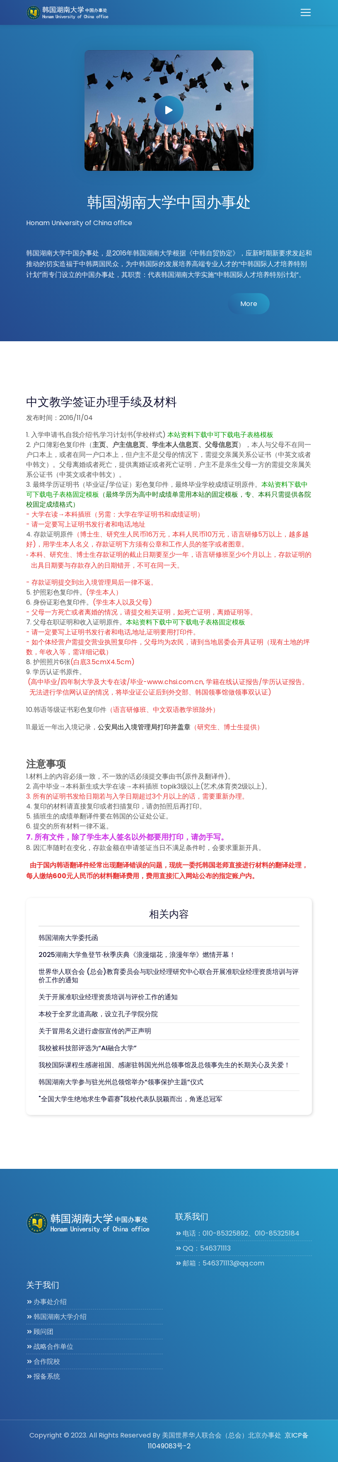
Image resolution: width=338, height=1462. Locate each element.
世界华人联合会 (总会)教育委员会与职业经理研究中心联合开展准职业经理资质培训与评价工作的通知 (169, 976)
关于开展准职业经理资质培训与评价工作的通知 (108, 997)
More (248, 303)
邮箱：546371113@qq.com (219, 1263)
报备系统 (43, 1376)
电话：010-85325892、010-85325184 (237, 1233)
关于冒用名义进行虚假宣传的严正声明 (95, 1031)
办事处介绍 (46, 1302)
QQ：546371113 (203, 1248)
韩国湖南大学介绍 (56, 1316)
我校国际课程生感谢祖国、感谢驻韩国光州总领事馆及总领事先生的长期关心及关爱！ (164, 1065)
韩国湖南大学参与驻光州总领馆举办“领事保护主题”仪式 (121, 1082)
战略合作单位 (49, 1346)
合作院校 (43, 1361)
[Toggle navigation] (305, 12)
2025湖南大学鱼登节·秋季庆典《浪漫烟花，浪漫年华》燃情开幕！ (137, 954)
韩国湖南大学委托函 (68, 937)
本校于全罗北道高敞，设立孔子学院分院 (98, 1014)
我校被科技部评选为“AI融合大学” (88, 1048)
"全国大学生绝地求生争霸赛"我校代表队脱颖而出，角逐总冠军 (130, 1099)
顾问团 (39, 1331)
